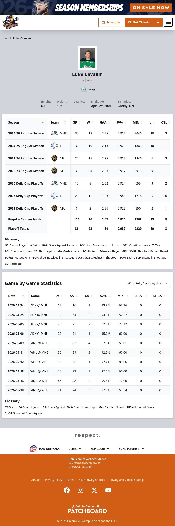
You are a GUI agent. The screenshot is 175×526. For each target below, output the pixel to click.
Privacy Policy (53, 480)
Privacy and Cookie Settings (127, 480)
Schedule (111, 22)
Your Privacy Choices (92, 480)
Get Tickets (139, 22)
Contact (35, 480)
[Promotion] (87, 7)
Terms (70, 480)
